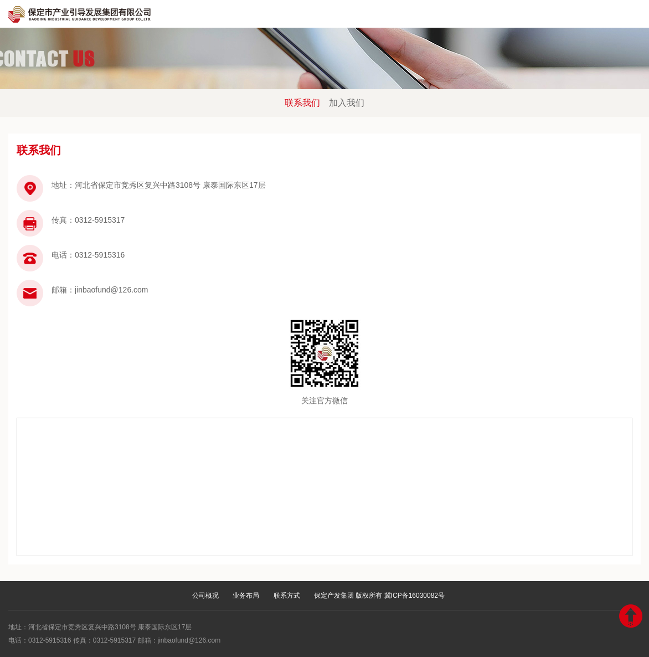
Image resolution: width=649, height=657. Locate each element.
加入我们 (346, 102)
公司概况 (205, 595)
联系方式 (287, 595)
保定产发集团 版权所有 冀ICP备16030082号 (379, 595)
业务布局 (246, 595)
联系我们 (302, 102)
